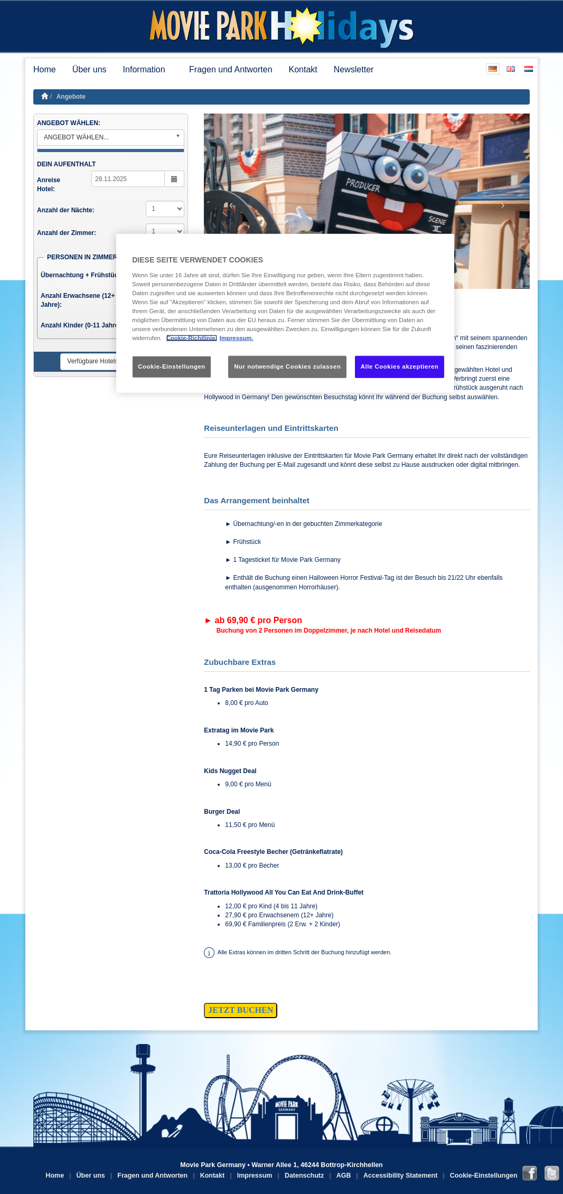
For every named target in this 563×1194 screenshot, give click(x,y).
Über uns (89, 69)
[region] (285, 313)
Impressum (255, 1175)
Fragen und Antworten (230, 69)
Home (44, 69)
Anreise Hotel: (48, 184)
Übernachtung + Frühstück (81, 275)
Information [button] (148, 69)
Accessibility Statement (400, 1175)
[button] (228, 201)
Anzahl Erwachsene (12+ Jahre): (78, 300)
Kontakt (303, 69)
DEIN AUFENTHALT (66, 164)
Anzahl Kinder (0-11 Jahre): (82, 325)
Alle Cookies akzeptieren (400, 366)
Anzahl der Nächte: (66, 210)
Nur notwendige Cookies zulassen (287, 366)
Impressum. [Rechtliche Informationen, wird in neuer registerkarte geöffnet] (237, 338)
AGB (343, 1175)
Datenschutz (304, 1175)
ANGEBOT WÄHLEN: (68, 123)
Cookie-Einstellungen (484, 1175)
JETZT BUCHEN (240, 1009)
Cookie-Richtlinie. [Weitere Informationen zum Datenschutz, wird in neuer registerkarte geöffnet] (191, 338)
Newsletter (354, 69)
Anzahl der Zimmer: (66, 233)
